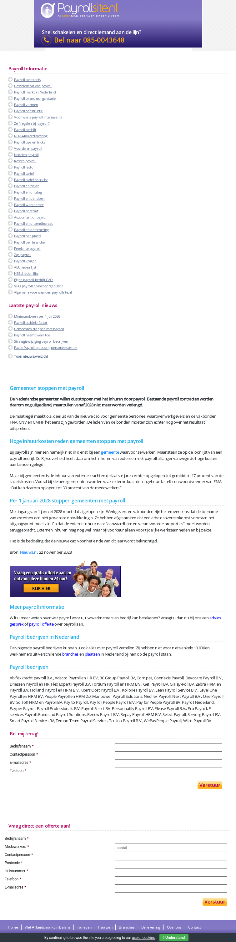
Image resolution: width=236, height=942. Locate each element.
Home (13, 927)
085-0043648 (104, 39)
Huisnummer (16, 871)
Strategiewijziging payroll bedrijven (41, 341)
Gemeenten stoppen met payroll (39, 328)
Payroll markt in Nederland (35, 92)
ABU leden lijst (25, 267)
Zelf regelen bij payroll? (32, 123)
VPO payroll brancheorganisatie (38, 286)
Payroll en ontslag (28, 192)
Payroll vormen (26, 104)
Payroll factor (24, 167)
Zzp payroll (22, 254)
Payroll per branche (29, 242)
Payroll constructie (28, 110)
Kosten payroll (25, 161)
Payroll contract (26, 211)
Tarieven (84, 927)
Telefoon (18, 770)
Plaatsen (105, 927)
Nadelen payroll (26, 154)
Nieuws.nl (28, 552)
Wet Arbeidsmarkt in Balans (48, 927)
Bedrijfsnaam (21, 746)
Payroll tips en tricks (29, 142)
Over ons (174, 927)
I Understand (174, 937)
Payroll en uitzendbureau (33, 223)
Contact (194, 927)
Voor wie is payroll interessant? (38, 117)
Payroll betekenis (27, 79)
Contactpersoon (24, 754)
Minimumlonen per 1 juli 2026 (37, 316)
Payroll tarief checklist (31, 179)
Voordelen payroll (28, 148)
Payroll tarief (24, 173)
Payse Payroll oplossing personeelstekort (45, 347)
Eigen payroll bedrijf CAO (33, 279)
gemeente (110, 452)
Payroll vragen (25, 261)
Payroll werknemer (29, 204)
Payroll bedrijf (25, 129)
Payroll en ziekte (26, 186)
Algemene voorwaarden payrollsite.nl (43, 292)
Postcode (14, 863)
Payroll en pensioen (29, 198)
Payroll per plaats (27, 236)
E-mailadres (20, 762)
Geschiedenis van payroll (33, 85)
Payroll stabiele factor (31, 322)
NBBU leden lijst (26, 273)
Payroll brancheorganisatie (35, 98)
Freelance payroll (27, 248)
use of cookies (143, 937)
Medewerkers (17, 846)
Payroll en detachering (31, 229)
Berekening (150, 927)
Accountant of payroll (30, 217)
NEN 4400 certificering (31, 135)
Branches (126, 927)
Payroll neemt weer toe (32, 335)
